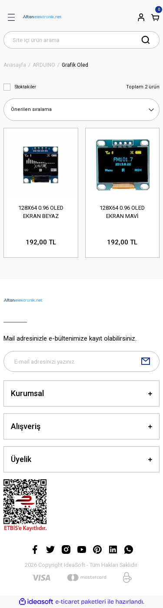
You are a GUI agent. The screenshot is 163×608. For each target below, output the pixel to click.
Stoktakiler (25, 87)
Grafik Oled (75, 65)
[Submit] (146, 361)
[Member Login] (141, 17)
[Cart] (155, 17)
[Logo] (42, 17)
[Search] (81, 40)
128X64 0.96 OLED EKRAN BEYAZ (40, 212)
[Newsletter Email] (81, 361)
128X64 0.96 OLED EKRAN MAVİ (122, 212)
